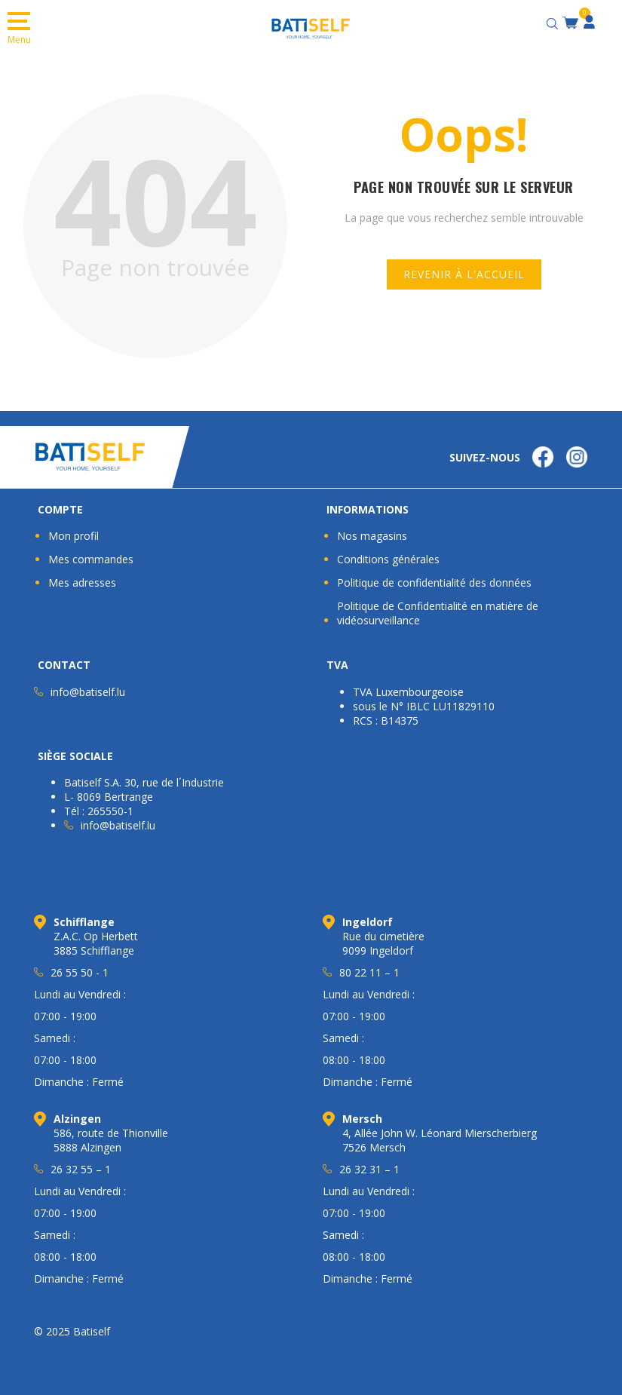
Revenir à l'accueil (464, 274)
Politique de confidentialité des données (434, 582)
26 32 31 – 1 (369, 1169)
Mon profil (73, 536)
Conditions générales (388, 559)
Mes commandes (90, 559)
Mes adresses (82, 582)
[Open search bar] (554, 21)
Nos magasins (372, 536)
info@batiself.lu (88, 692)
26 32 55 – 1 (81, 1169)
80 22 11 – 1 (369, 972)
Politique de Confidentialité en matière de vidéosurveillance (437, 613)
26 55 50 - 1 (80, 972)
